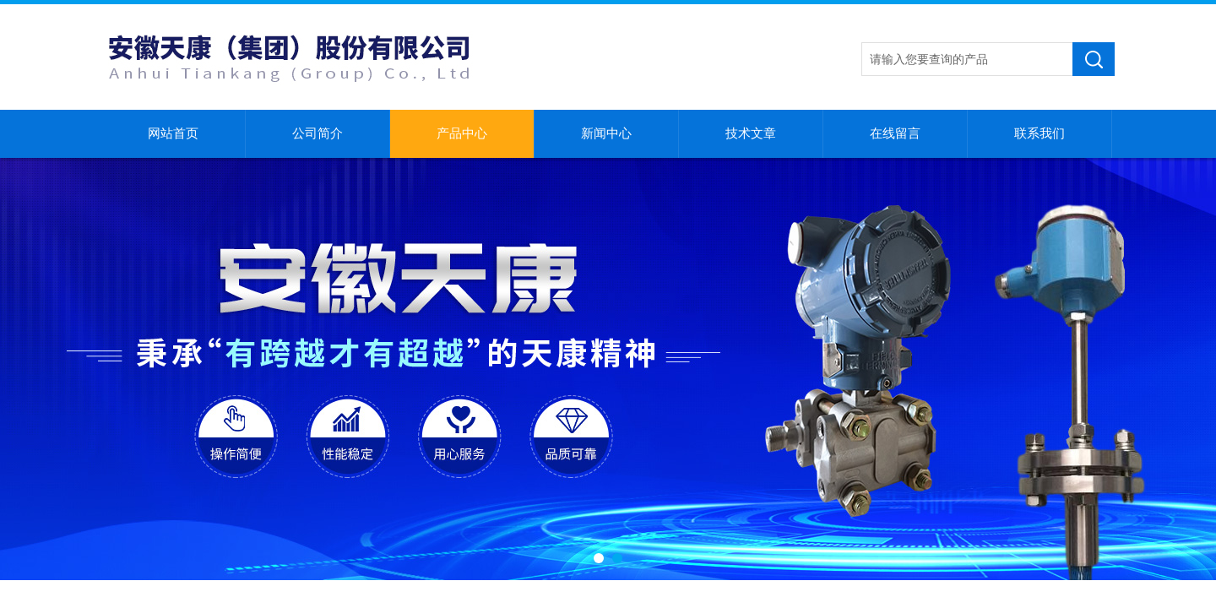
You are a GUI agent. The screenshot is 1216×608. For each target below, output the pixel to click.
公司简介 (317, 133)
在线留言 (895, 133)
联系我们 (1039, 133)
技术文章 (750, 133)
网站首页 (173, 133)
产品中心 (462, 133)
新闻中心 (606, 133)
